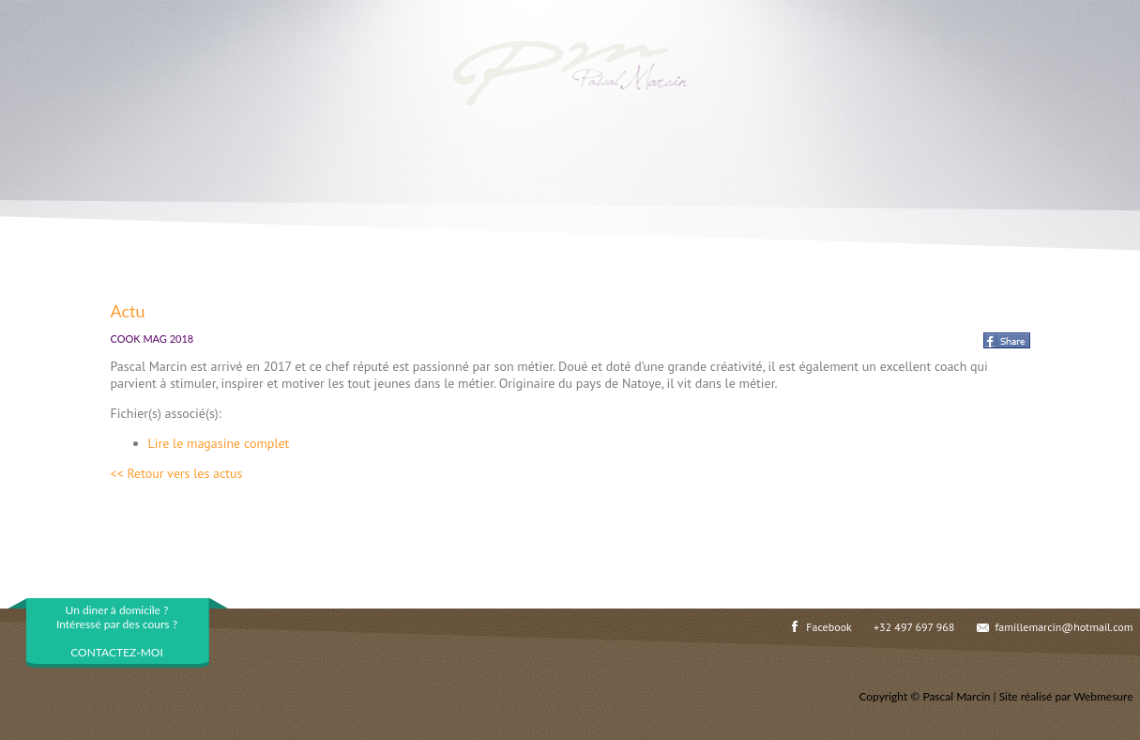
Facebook (828, 627)
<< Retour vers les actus (177, 473)
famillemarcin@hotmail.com (1064, 627)
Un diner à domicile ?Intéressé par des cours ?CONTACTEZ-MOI (116, 631)
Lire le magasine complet (219, 443)
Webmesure (1102, 696)
